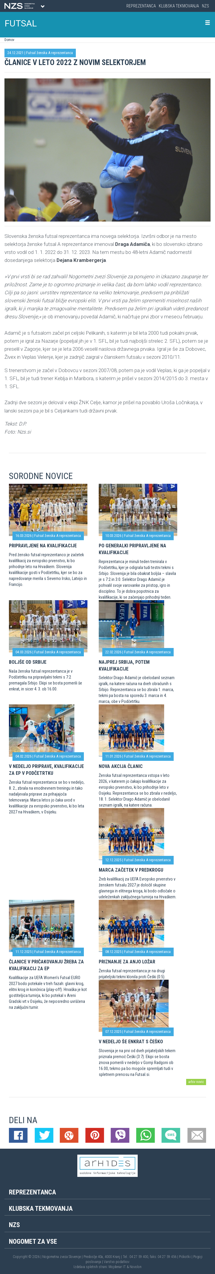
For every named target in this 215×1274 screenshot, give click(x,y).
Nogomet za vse (33, 1241)
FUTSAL (21, 23)
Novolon (136, 1267)
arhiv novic (196, 1082)
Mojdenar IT (117, 1267)
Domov (9, 40)
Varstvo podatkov (116, 1262)
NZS (205, 6)
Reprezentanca (141, 6)
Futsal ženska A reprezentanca (49, 52)
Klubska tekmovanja (179, 6)
